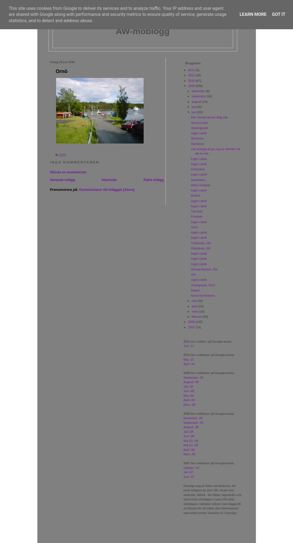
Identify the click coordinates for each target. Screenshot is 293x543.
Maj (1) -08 (191, 445)
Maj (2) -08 (191, 440)
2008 (192, 321)
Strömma (197, 138)
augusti (197, 101)
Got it (278, 14)
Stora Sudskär (200, 185)
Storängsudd (199, 128)
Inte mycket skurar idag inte (209, 117)
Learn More (253, 14)
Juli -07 (188, 472)
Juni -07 (189, 476)
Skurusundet (199, 122)
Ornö (62, 71)
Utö (193, 274)
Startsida (109, 180)
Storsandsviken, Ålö (204, 269)
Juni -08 (189, 436)
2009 (192, 85)
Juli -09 (188, 386)
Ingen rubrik (199, 133)
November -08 (193, 418)
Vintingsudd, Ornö (203, 285)
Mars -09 (189, 404)
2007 (192, 327)
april (195, 306)
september (199, 96)
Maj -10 (189, 359)
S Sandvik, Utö (201, 243)
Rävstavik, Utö (200, 248)
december (199, 91)
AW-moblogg (143, 31)
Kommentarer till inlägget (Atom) (106, 190)
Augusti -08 (191, 427)
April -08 (189, 449)
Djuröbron (197, 143)
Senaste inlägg (62, 180)
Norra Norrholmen (203, 295)
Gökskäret (198, 169)
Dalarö (195, 290)
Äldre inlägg (153, 180)
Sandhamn (198, 180)
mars (195, 311)
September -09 (194, 377)
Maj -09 (189, 395)
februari (197, 316)
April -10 (189, 364)
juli (194, 107)
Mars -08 (189, 454)
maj (195, 300)
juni (194, 112)
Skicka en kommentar (68, 172)
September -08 (194, 422)
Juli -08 (188, 431)
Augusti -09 (191, 382)
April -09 (189, 400)
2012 (192, 70)
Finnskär (196, 216)
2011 (192, 75)
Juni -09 (189, 391)
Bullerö (195, 195)
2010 (192, 80)
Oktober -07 (191, 467)
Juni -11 (189, 346)
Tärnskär (197, 211)
